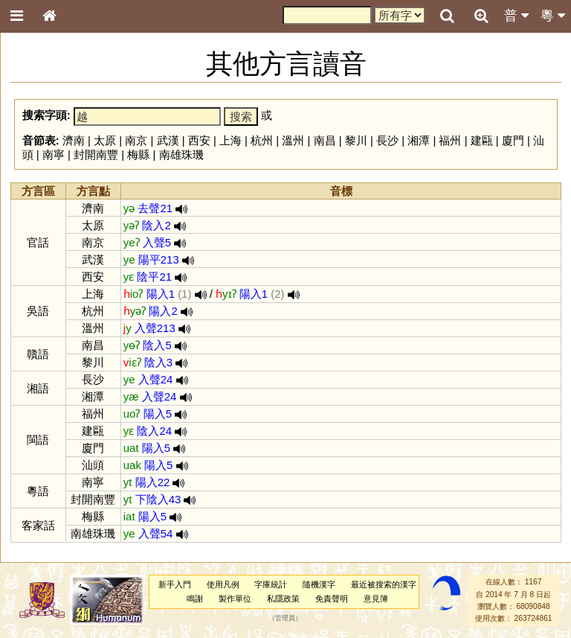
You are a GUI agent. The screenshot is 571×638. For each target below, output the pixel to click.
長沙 (387, 140)
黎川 (356, 140)
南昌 (325, 140)
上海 (230, 140)
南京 (136, 140)
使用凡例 (223, 584)
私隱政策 (283, 598)
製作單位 (235, 598)
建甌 (482, 140)
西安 (199, 140)
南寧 (53, 154)
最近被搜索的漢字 (383, 584)
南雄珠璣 (181, 154)
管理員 (285, 618)
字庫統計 (270, 584)
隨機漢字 (319, 584)
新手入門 (174, 584)
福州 (450, 140)
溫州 (293, 140)
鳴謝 (195, 598)
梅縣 (138, 154)
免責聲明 (331, 598)
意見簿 (376, 598)
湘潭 (418, 140)
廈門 (513, 140)
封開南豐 (96, 154)
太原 (105, 140)
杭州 (262, 140)
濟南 (73, 140)
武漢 (168, 140)
